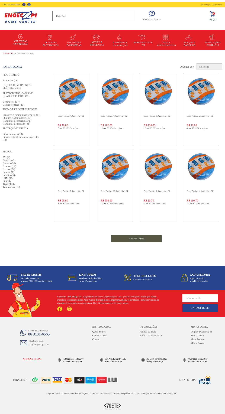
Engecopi (8, 53)
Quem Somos (99, 331)
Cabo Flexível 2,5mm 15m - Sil (71, 191)
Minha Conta (197, 335)
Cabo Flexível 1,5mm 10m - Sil (157, 191)
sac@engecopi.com (39, 344)
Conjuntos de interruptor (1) (17, 120)
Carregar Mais (136, 238)
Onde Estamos (99, 335)
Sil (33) (7, 181)
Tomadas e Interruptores (20, 109)
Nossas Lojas (205, 5)
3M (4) (6, 157)
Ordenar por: (187, 66)
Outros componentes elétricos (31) (17, 86)
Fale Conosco (217, 5)
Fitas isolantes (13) (13, 134)
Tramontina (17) (11, 187)
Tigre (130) (9, 184)
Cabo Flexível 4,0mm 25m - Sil (114, 116)
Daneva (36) (9, 163)
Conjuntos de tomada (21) (16, 123)
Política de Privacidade (151, 335)
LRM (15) (8, 178)
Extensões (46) (10, 80)
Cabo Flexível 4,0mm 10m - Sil (71, 116)
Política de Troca (148, 331)
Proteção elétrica (15, 128)
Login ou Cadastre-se (201, 331)
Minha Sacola (197, 343)
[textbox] (93, 16)
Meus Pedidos (198, 339)
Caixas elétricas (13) (13, 104)
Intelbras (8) (9, 175)
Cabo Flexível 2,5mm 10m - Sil (200, 116)
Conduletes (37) (11, 101)
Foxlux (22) (9, 169)
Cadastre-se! (200, 308)
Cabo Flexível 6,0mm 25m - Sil (157, 116)
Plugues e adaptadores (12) (17, 117)
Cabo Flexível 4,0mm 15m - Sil (200, 191)
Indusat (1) (8, 172)
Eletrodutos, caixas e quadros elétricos (18, 94)
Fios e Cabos (11, 75)
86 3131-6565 (39, 334)
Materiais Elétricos (25, 53)
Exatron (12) (9, 166)
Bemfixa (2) (9, 160)
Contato (96, 339)
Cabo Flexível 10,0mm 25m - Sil (114, 191)
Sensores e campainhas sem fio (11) (21, 114)
